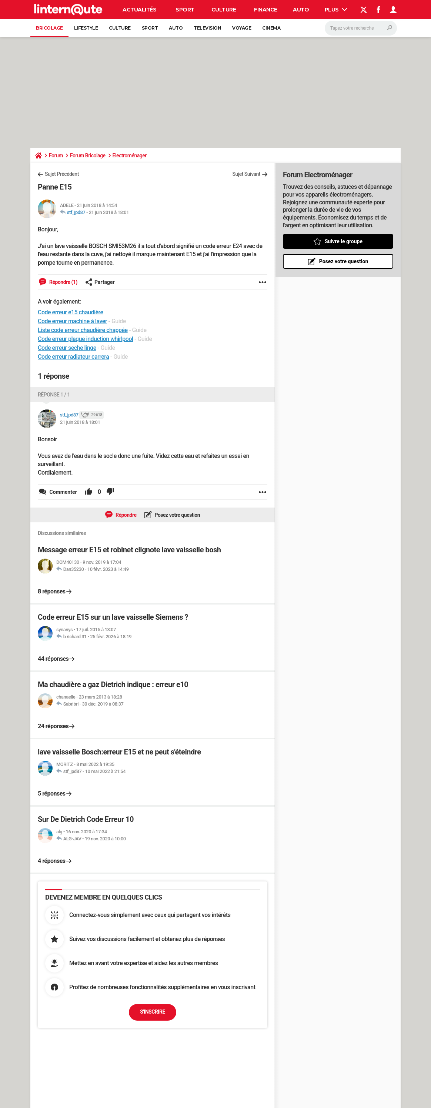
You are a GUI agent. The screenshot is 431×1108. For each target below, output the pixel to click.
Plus (336, 9)
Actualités (139, 9)
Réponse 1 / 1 (54, 395)
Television (207, 28)
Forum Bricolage (88, 155)
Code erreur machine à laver (72, 321)
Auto (301, 9)
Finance (265, 9)
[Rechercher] (361, 28)
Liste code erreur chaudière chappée (83, 330)
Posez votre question (177, 515)
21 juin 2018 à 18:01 (109, 212)
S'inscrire (152, 1012)
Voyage (241, 28)
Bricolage (49, 28)
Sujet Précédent (62, 174)
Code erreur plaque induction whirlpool (85, 338)
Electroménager (130, 155)
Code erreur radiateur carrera (73, 356)
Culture (223, 9)
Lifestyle (86, 28)
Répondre (125, 515)
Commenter (62, 492)
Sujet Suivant (246, 174)
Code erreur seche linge (67, 347)
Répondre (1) (62, 282)
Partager (100, 282)
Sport (185, 9)
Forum (56, 155)
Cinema (271, 28)
